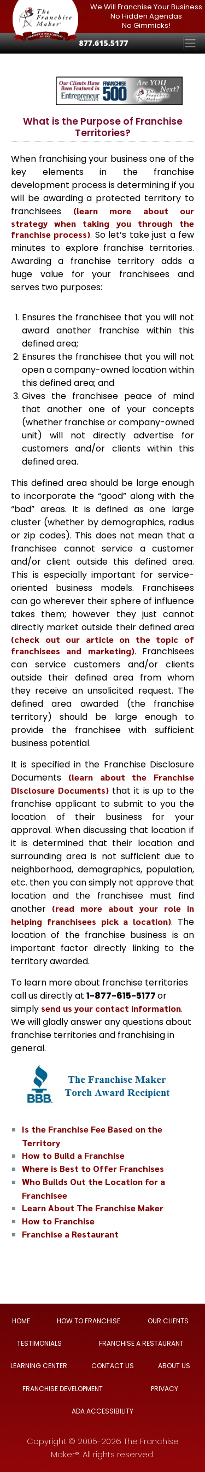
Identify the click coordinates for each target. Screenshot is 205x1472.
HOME (21, 1321)
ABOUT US (174, 1365)
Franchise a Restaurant (70, 1234)
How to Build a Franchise (73, 1155)
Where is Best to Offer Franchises (93, 1168)
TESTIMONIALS (39, 1343)
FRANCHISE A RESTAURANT (141, 1343)
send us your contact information (111, 1008)
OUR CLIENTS (168, 1321)
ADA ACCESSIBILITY (102, 1411)
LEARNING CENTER (38, 1365)
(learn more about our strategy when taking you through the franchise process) (102, 222)
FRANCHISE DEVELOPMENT (62, 1388)
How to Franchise (58, 1221)
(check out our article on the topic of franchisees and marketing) (102, 645)
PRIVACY (164, 1388)
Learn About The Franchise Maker (92, 1207)
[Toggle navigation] (190, 43)
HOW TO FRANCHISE (88, 1321)
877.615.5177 (103, 43)
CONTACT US (112, 1365)
